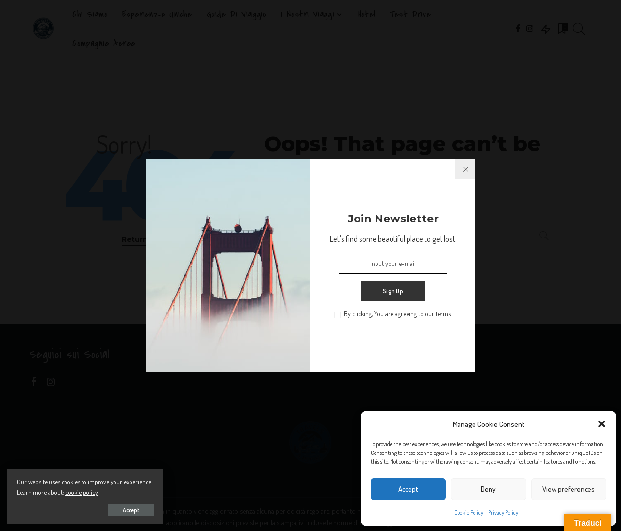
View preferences (568, 489)
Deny (488, 489)
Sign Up (393, 291)
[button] (601, 424)
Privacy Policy (503, 512)
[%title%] (465, 169)
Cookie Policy (468, 512)
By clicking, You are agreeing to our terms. (398, 314)
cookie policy (112, 492)
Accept (408, 489)
